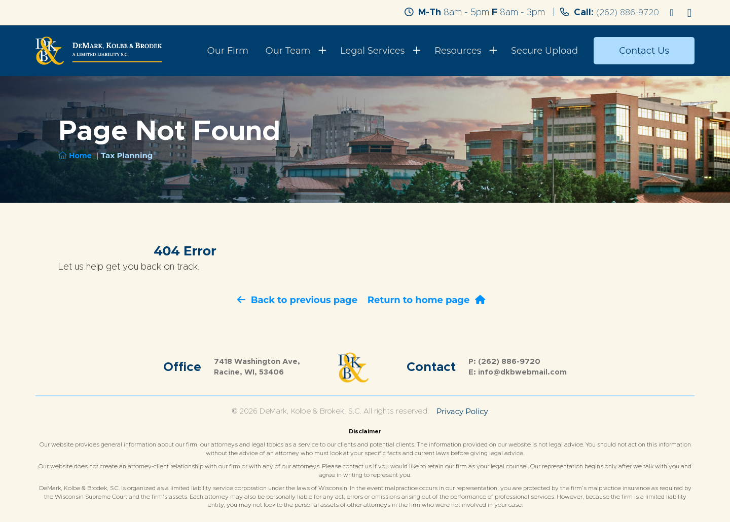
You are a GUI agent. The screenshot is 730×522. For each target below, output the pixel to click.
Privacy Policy (462, 411)
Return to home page (426, 300)
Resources (465, 50)
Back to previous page (297, 300)
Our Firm (248, 50)
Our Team (303, 50)
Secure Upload (547, 50)
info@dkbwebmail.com (522, 372)
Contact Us (644, 50)
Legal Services (384, 50)
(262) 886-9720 (625, 12)
